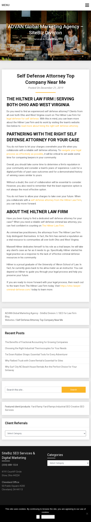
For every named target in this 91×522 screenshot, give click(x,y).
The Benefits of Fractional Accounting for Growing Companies (36, 342)
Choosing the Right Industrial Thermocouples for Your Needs (35, 348)
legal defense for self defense (23, 118)
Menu (6, 5)
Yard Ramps (49, 406)
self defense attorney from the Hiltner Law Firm (56, 200)
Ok (38, 517)
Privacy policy (48, 517)
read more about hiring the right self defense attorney (49, 125)
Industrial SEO (63, 406)
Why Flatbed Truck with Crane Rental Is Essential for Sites (34, 360)
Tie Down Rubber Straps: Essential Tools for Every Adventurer (36, 354)
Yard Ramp (37, 406)
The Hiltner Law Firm (53, 225)
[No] (87, 513)
